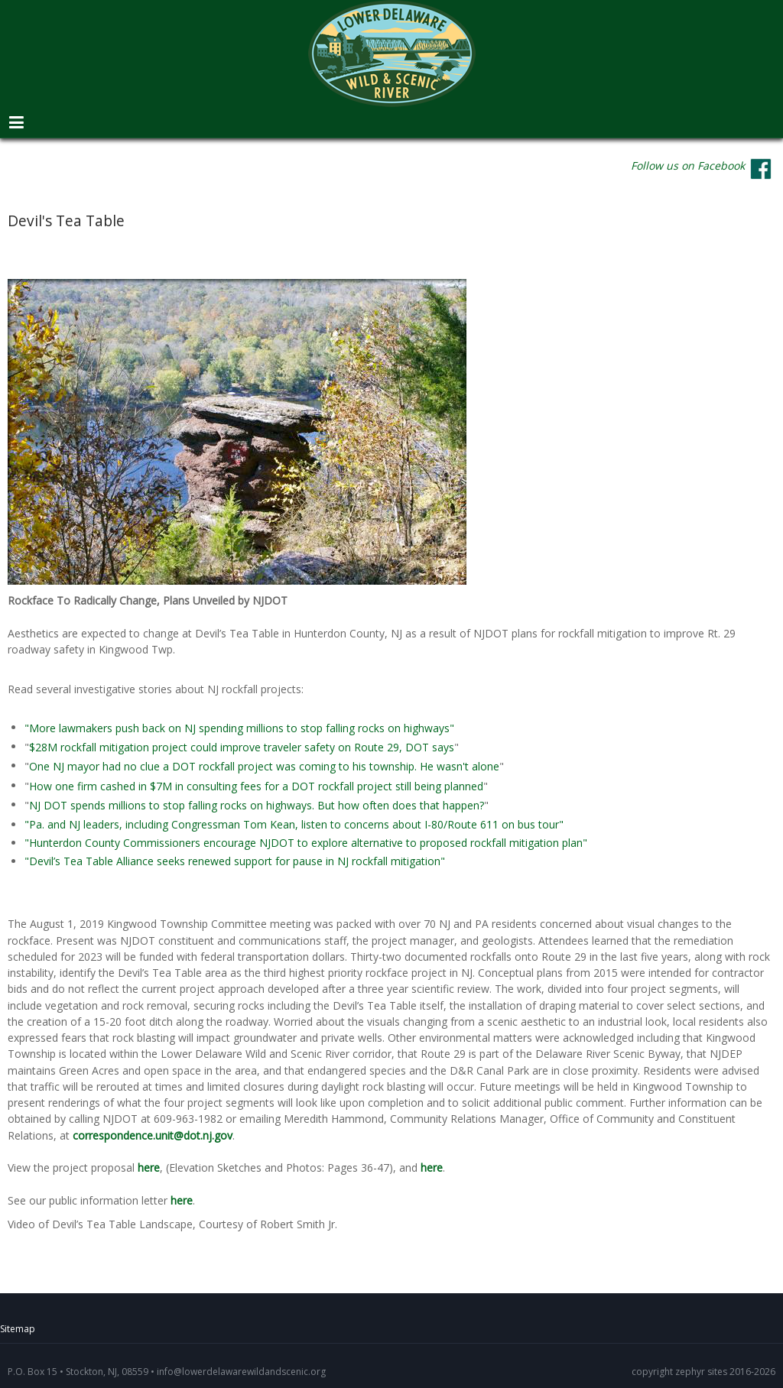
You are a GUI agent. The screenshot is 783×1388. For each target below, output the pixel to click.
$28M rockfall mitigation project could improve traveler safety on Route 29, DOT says (241, 747)
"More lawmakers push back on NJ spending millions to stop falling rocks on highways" (239, 728)
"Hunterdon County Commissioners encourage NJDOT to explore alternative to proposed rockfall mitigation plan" (305, 842)
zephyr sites (701, 1371)
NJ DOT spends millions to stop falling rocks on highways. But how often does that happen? (256, 806)
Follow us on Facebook (688, 165)
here (149, 1167)
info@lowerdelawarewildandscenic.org (241, 1371)
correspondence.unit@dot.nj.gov (152, 1135)
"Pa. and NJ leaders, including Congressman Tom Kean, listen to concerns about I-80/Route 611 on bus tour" (294, 824)
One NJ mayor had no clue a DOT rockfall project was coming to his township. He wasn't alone (264, 767)
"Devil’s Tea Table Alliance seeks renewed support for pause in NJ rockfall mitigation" (234, 861)
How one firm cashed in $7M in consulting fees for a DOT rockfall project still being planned (256, 786)
